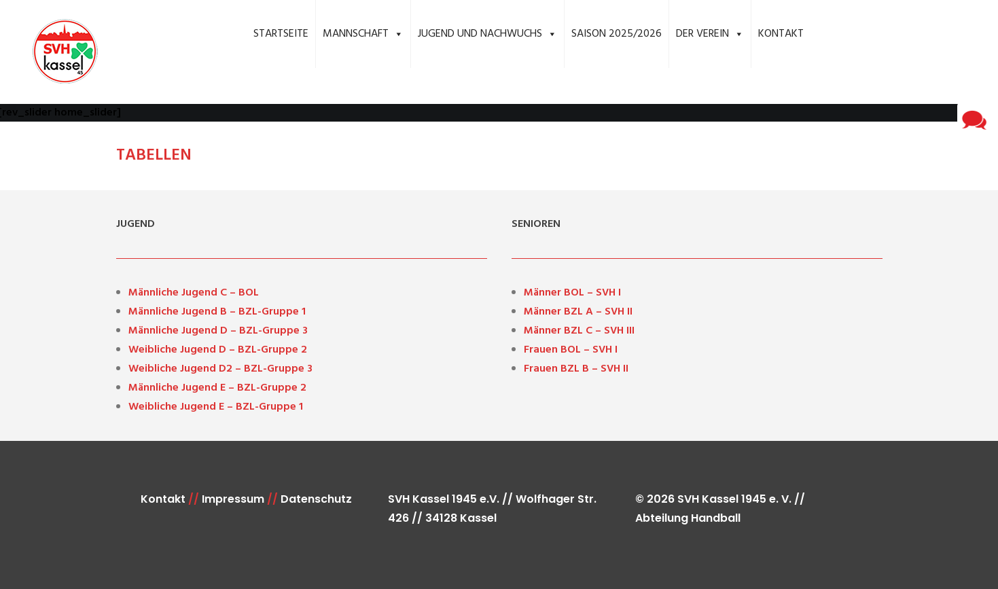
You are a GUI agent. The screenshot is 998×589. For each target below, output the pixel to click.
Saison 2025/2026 (616, 34)
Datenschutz (316, 499)
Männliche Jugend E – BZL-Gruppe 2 (217, 388)
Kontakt (781, 34)
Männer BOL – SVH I (572, 293)
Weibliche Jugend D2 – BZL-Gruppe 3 (220, 369)
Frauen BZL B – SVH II (576, 369)
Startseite (280, 34)
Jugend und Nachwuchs (487, 34)
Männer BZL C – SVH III (579, 331)
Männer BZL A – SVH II (578, 312)
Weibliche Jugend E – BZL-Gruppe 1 (215, 407)
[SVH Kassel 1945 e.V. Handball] (56, 52)
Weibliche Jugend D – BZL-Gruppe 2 (217, 350)
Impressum (233, 499)
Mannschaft (363, 34)
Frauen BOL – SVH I (571, 350)
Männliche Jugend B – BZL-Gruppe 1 (217, 312)
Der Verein (710, 34)
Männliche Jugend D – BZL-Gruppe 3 (218, 331)
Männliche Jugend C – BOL (193, 293)
